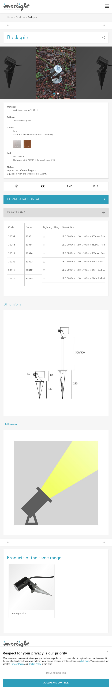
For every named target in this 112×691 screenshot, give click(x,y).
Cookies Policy (96, 660)
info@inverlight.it (18, 675)
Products (20, 17)
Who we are (54, 655)
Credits (105, 686)
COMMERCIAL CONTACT (24, 199)
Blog (49, 665)
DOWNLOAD (16, 212)
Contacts (52, 671)
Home (10, 17)
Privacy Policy (96, 655)
